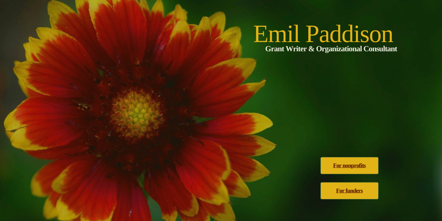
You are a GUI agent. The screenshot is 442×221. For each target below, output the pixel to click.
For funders (349, 191)
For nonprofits (349, 165)
